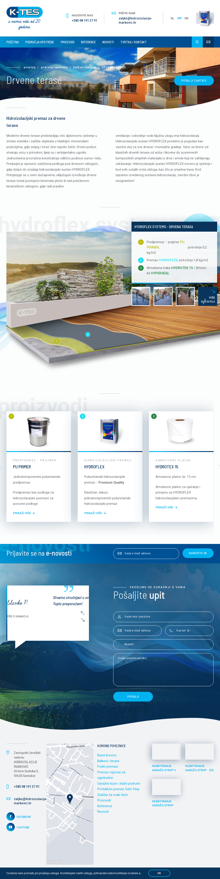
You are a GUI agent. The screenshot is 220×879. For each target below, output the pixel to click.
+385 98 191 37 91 (84, 20)
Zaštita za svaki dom (112, 795)
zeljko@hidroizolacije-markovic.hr (135, 21)
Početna (12, 42)
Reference (88, 42)
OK (159, 873)
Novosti (108, 42)
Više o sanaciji (62, 616)
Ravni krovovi (106, 755)
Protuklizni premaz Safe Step (118, 789)
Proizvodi (67, 42)
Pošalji (133, 696)
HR (179, 18)
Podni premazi (107, 766)
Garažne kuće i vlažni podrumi (118, 784)
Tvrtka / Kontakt (133, 42)
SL (172, 18)
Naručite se (198, 553)
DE (186, 18)
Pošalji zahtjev (194, 80)
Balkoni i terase (84, 67)
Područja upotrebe (39, 42)
